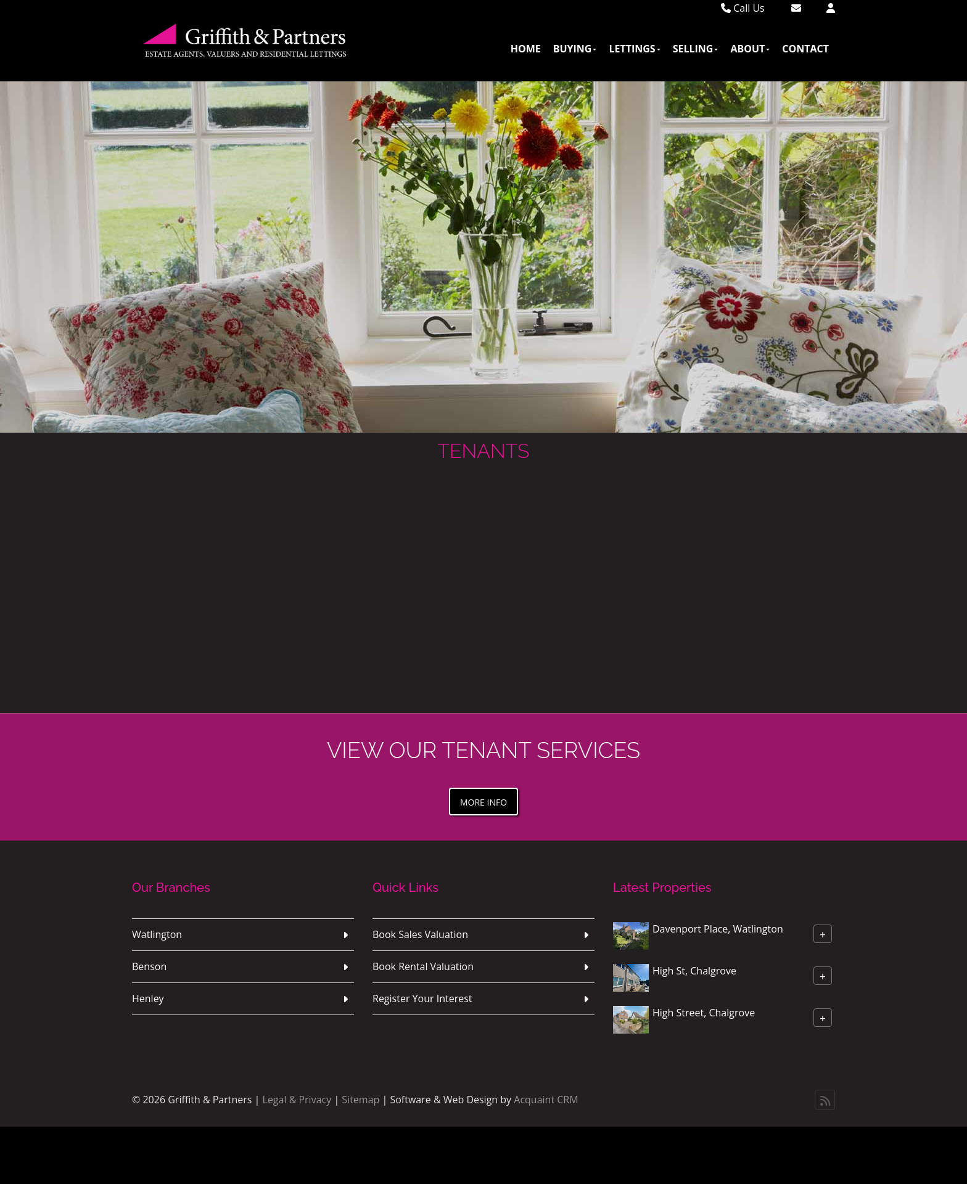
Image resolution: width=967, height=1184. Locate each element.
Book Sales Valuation (420, 934)
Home (526, 48)
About (750, 48)
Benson (149, 966)
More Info (483, 802)
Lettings (634, 48)
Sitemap (360, 1099)
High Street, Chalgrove (703, 1012)
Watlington (157, 934)
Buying (575, 48)
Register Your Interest (422, 998)
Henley (148, 998)
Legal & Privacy (297, 1099)
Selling (695, 48)
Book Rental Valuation (423, 966)
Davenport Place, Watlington (717, 929)
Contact (805, 48)
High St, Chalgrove (694, 971)
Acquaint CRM (546, 1099)
